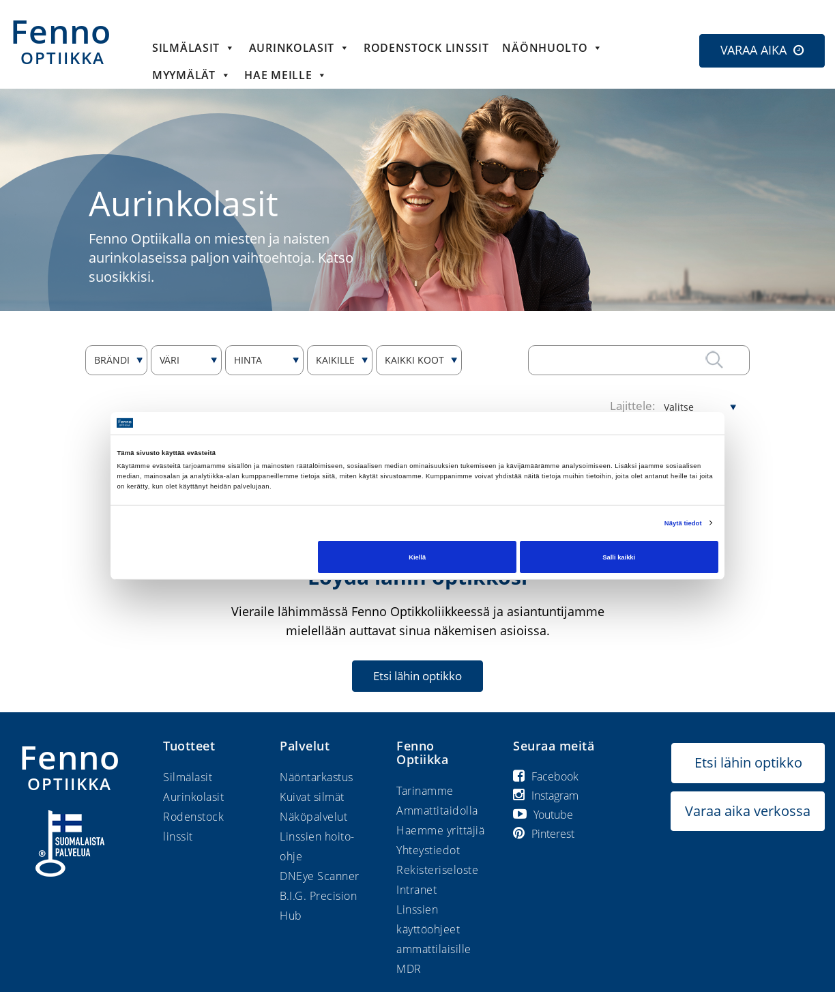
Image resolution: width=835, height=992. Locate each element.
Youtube (543, 814)
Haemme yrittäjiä (440, 830)
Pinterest (543, 833)
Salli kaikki (618, 556)
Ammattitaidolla (437, 810)
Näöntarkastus (316, 777)
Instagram (545, 795)
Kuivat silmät (312, 796)
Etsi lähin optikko (417, 676)
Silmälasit (193, 47)
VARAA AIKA (753, 50)
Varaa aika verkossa (747, 811)
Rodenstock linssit (426, 47)
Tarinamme (425, 790)
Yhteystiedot (428, 850)
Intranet (416, 889)
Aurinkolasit (299, 47)
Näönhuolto (552, 47)
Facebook (545, 776)
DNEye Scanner (320, 876)
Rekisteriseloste (437, 869)
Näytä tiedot (683, 523)
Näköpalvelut (313, 816)
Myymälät (191, 75)
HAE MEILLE (285, 75)
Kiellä (417, 556)
